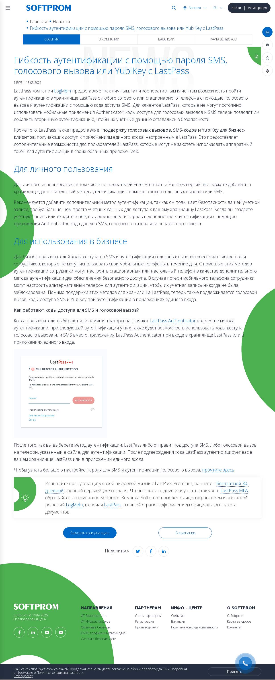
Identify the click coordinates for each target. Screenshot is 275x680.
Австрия (194, 8)
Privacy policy (23, 676)
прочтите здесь (218, 470)
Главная (38, 21)
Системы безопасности (98, 639)
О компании (109, 39)
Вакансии (166, 39)
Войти (236, 8)
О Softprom (241, 608)
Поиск (173, 7)
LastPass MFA (234, 490)
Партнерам (148, 608)
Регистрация (257, 8)
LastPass (112, 505)
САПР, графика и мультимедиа (103, 633)
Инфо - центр (187, 608)
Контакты (234, 627)
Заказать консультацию (89, 532)
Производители (146, 627)
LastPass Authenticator (173, 321)
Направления (96, 608)
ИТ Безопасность (94, 616)
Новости (61, 21)
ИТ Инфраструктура (95, 621)
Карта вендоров (223, 39)
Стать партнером (148, 616)
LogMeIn (62, 91)
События (51, 39)
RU (215, 8)
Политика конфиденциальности (194, 627)
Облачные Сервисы (95, 627)
